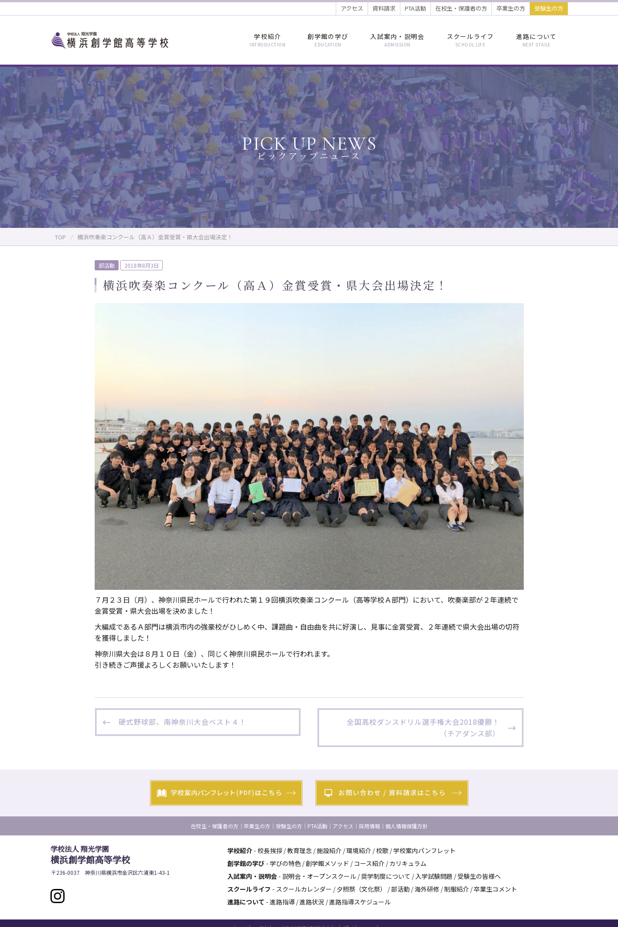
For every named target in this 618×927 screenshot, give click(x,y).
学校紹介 (267, 40)
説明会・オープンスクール (319, 876)
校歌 (382, 850)
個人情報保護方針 (406, 826)
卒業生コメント (495, 889)
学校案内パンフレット (424, 850)
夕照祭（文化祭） (361, 889)
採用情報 (369, 826)
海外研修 (427, 889)
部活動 (107, 265)
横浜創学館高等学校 (90, 855)
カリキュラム (407, 863)
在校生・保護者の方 (461, 8)
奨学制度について (386, 876)
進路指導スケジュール (360, 901)
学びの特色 (285, 863)
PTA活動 (415, 8)
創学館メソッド (327, 863)
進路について (536, 40)
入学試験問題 (434, 876)
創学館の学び (327, 40)
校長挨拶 (269, 850)
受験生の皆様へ (479, 876)
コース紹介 (369, 863)
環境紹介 (358, 850)
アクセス (352, 8)
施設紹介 (329, 850)
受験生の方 (548, 8)
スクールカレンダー (304, 889)
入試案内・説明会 (397, 40)
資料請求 (383, 8)
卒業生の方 (510, 8)
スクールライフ (470, 40)
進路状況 (311, 901)
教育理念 (299, 850)
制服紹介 (456, 889)
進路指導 (282, 901)
